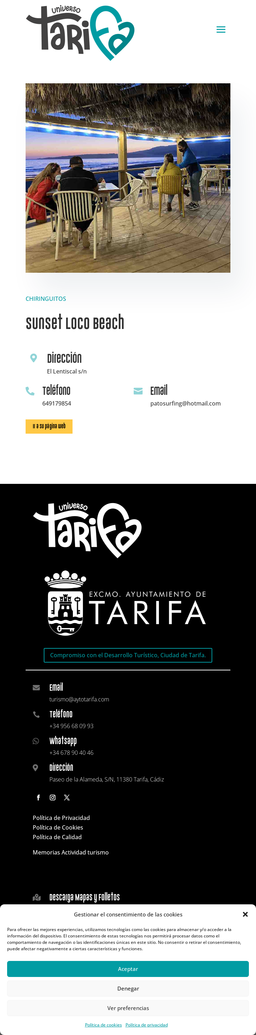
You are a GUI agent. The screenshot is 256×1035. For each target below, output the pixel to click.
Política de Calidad (57, 837)
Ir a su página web (49, 426)
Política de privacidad (147, 1025)
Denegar (128, 988)
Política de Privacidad (61, 818)
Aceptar (128, 968)
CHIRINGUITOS (46, 299)
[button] (245, 914)
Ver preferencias (128, 1008)
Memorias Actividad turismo (71, 852)
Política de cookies (103, 1025)
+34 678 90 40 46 (71, 753)
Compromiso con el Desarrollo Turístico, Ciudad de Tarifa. (128, 655)
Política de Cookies (58, 827)
